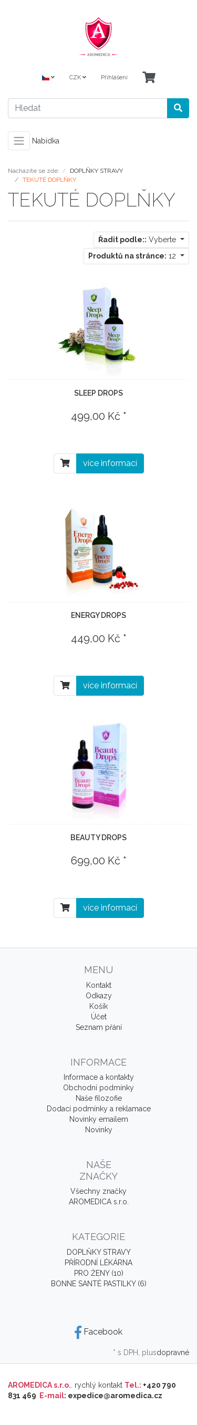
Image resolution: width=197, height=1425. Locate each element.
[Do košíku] (65, 463)
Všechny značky (98, 1191)
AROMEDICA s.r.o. (99, 1201)
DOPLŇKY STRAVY (99, 1252)
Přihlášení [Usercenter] (114, 77)
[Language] (48, 78)
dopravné (173, 1352)
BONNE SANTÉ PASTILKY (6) (99, 1283)
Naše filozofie (99, 1098)
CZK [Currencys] (77, 77)
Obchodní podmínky (98, 1087)
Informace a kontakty (99, 1077)
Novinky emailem (98, 1119)
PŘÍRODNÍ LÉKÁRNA (98, 1262)
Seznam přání (99, 1027)
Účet (99, 1017)
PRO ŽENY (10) (98, 1273)
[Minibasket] (149, 78)
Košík (98, 1006)
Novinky (98, 1129)
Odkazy (99, 996)
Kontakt (98, 985)
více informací (110, 463)
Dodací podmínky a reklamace (99, 1108)
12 (133, 256)
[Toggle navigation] (19, 140)
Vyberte (138, 239)
